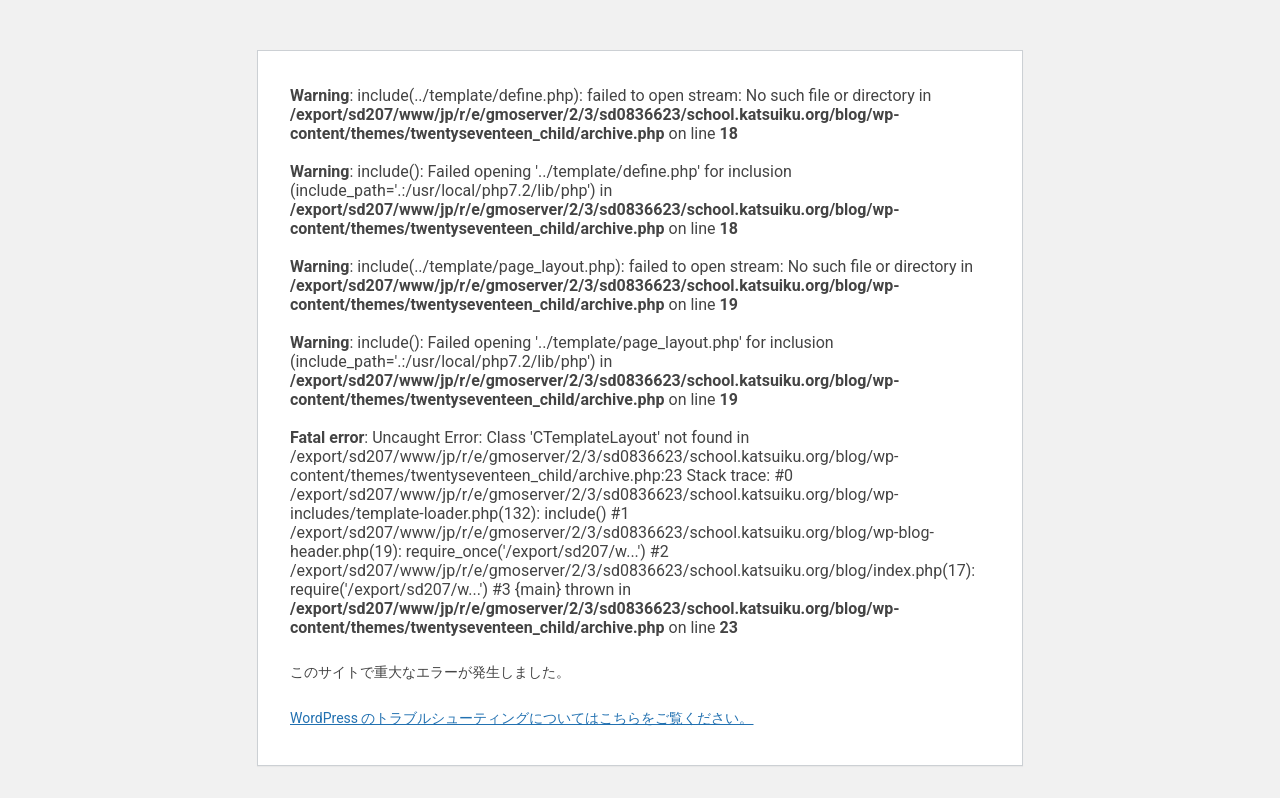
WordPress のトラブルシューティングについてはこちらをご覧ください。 (522, 718)
